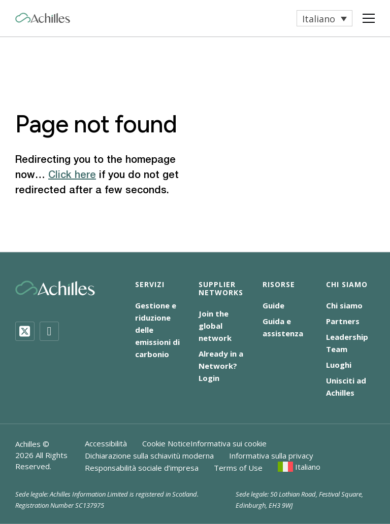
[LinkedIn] (49, 331)
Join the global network (215, 325)
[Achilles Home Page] (42, 18)
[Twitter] (25, 331)
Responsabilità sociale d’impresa (142, 468)
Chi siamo (344, 305)
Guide (273, 305)
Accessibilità (106, 443)
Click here (72, 175)
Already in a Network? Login (221, 365)
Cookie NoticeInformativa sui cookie (204, 443)
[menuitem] (324, 18)
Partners (343, 321)
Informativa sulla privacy (271, 455)
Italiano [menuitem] (318, 19)
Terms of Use (238, 468)
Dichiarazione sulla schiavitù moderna (149, 455)
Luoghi (338, 365)
